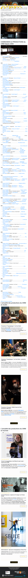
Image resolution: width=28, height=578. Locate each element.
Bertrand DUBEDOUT (6, 219)
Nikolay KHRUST (5, 186)
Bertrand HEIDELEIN (6, 85)
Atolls (19, 137)
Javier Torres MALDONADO (7, 148)
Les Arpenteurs (5, 230)
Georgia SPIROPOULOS (7, 122)
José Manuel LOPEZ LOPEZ (7, 239)
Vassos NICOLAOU (6, 226)
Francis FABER (5, 80)
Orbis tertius (24, 203)
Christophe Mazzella (16, 248)
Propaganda (25, 199)
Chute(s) (23, 191)
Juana (9, 172)
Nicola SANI (5, 214)
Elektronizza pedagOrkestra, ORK (8, 70)
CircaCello (25, 120)
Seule (6, 88)
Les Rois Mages (5, 91)
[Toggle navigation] (1, 1)
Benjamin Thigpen (15, 203)
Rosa (21, 159)
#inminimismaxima (6, 104)
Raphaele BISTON (6, 168)
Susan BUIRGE (22, 224)
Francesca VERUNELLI (7, 131)
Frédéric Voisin (15, 275)
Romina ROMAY (5, 71)
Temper (4, 223)
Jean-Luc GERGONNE (6, 156)
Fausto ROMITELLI (6, 286)
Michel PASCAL (5, 120)
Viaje (21, 148)
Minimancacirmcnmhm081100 (8, 294)
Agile (3, 276)
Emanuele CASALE (6, 235)
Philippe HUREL (5, 185)
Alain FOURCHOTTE (6, 263)
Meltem (7, 141)
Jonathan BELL (5, 64)
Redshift (23, 165)
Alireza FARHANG (6, 73)
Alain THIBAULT (5, 287)
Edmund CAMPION (6, 281)
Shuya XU (4, 251)
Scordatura (5, 261)
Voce (26, 96)
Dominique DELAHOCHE (7, 176)
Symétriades (22, 161)
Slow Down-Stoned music (7, 81)
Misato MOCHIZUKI (6, 248)
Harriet (25, 100)
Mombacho (5, 79)
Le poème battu (24, 192)
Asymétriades (21, 151)
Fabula (25, 66)
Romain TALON (5, 103)
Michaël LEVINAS (6, 192)
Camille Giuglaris (22, 87)
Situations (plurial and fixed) (7, 259)
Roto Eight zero (22, 169)
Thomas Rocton (15, 176)
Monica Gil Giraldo (15, 64)
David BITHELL (5, 258)
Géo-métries (5, 269)
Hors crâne (24, 200)
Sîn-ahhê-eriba (22, 150)
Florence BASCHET (6, 280)
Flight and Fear (5, 272)
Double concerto (22, 173)
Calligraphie (23, 216)
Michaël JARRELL (6, 191)
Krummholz (22, 152)
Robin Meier (13, 59)
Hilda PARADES (5, 100)
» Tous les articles (14, 423)
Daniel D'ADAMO (5, 66)
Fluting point (21, 186)
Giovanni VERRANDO (6, 152)
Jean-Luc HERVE (5, 113)
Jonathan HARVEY (6, 224)
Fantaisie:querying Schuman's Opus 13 (9, 65)
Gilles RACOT (5, 250)
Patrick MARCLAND (6, 87)
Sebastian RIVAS (5, 203)
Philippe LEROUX (6, 243)
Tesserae (4, 107)
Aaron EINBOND (5, 208)
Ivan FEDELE (5, 209)
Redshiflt (23, 180)
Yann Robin (8, 329)
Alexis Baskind (18, 126)
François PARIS (5, 101)
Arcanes (24, 67)
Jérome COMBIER (6, 200)
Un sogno (22, 149)
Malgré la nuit (24, 178)
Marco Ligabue (12, 209)
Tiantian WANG (5, 142)
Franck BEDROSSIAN (6, 199)
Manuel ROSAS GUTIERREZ (7, 195)
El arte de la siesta (6, 240)
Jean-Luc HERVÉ (5, 56)
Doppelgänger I (16, 61)
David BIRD (5, 137)
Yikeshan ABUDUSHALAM (10, 135)
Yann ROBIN (5, 59)
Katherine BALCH (6, 110)
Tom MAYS (5, 295)
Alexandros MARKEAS (6, 201)
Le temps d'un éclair (18, 295)
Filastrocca (25, 280)
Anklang (4, 264)
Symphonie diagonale (12, 202)
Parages (18, 168)
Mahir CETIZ (5, 145)
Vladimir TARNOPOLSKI (7, 165)
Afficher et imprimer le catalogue (6, 301)
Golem (24, 112)
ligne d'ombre (25, 158)
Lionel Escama (23, 201)
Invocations (5, 117)
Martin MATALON (6, 245)
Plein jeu (20, 185)
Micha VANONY (5, 273)
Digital (4, 257)
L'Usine (4, 86)
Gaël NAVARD (5, 97)
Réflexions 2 (5, 227)
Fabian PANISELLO (6, 89)
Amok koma (20, 286)
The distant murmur (21, 142)
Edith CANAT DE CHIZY (7, 67)
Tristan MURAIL (5, 149)
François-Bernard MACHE (7, 116)
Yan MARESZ (5, 96)
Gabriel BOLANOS (6, 78)
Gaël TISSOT (5, 216)
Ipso (25, 250)
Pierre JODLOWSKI (6, 268)
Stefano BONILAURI (6, 233)
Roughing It (22, 208)
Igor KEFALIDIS (5, 169)
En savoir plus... (23, 333)
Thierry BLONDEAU (6, 293)
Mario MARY (5, 173)
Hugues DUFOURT (6, 183)
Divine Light (18, 136)
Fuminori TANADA (6, 163)
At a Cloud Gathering (7, 225)
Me (23, 281)
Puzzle (20, 292)
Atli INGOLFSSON (6, 236)
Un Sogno (14, 499)
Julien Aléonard (16, 201)
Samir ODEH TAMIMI (6, 118)
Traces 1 (4, 247)
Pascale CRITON (5, 260)
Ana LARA (4, 178)
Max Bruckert (14, 169)
